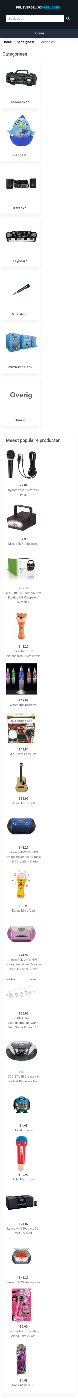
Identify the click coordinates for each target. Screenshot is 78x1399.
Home (39, 33)
